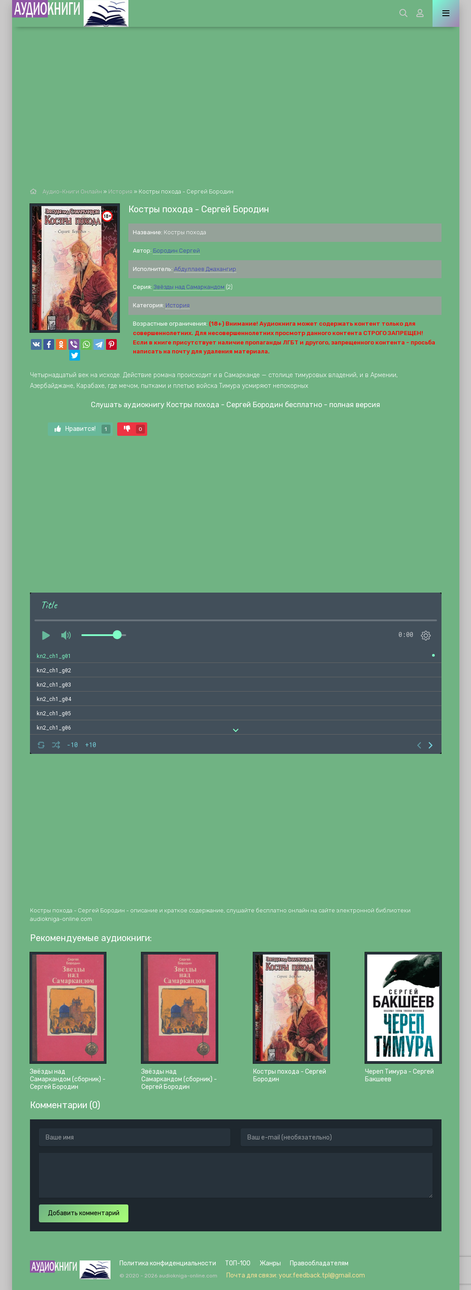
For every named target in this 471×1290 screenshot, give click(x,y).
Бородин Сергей (176, 250)
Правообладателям (319, 1263)
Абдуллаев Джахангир (205, 269)
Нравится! (82, 429)
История (177, 305)
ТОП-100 (237, 1263)
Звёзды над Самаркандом (189, 287)
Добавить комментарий (83, 1213)
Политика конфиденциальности (167, 1263)
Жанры (270, 1263)
